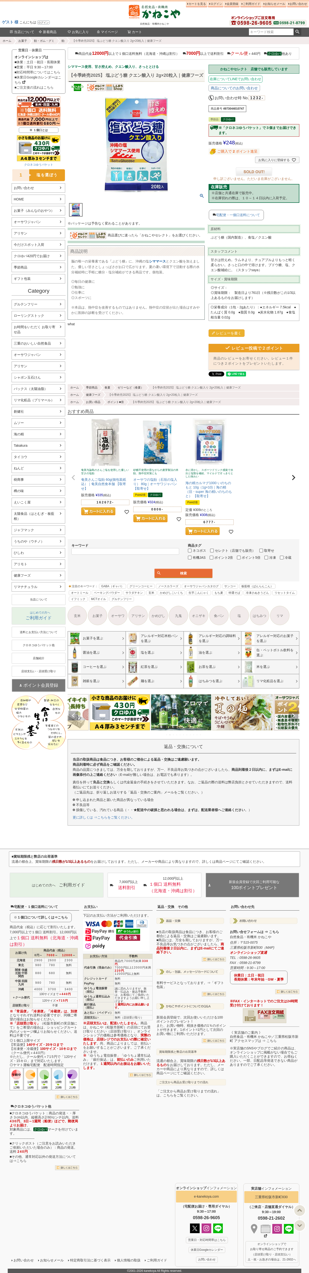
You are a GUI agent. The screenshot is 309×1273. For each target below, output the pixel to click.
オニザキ (198, 616)
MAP (269, 947)
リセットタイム (284, 592)
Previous (73, 716)
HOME (19, 199)
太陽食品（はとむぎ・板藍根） (34, 516)
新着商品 (47, 32)
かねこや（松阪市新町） (108, 1027)
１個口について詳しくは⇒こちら (42, 917)
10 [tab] (197, 735)
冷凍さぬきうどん (257, 592)
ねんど (19, 468)
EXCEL (281, 1016)
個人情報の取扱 (128, 1260)
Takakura (21, 445)
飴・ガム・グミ (44, 40)
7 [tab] (187, 735)
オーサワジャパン (27, 222)
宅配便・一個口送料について (238, 215)
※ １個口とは (38, 130)
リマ (279, 616)
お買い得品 (93, 402)
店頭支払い (91, 1017)
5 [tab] (180, 735)
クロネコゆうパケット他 (31, 1106)
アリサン (20, 233)
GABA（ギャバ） (112, 586)
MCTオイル (98, 599)
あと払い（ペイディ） (98, 1012)
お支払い (91, 907)
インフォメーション (206, 1188)
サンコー (230, 586)
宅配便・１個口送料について (34, 907)
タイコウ (20, 457)
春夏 (107, 387)
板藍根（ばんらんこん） (257, 586)
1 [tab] (167, 735)
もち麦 (218, 592)
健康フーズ (22, 575)
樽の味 (19, 491)
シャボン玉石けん (27, 377)
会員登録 (232, 4)
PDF (266, 1016)
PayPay (89, 983)
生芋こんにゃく (199, 592)
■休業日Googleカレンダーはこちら (37, 79)
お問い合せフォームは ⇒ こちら (254, 932)
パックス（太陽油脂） (31, 389)
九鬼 (178, 616)
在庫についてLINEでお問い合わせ (235, 79)
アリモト (20, 564)
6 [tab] (184, 735)
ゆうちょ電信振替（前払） (95, 990)
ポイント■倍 (115, 402)
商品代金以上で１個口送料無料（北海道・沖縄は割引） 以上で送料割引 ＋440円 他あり (183, 53)
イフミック (78, 599)
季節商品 (20, 267)
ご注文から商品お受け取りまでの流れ (183, 1082)
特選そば (234, 592)
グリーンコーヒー (141, 586)
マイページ (107, 32)
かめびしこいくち (171, 592)
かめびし (158, 616)
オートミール (79, 592)
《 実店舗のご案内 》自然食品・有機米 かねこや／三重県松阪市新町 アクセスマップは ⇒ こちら (264, 1037)
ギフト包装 (22, 279)
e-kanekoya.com (206, 1196)
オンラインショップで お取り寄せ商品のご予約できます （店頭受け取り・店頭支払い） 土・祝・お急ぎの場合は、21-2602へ (272, 1251)
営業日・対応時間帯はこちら (207, 1240)
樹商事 (19, 479)
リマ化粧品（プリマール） (34, 400)
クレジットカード (95, 978)
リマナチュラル (25, 587)
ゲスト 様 (10, 22)
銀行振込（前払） (90, 1006)
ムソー (19, 423)
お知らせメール (275, 4)
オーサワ (118, 616)
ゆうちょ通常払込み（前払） (97, 998)
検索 (297, 31)
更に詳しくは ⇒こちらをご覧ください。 (103, 817)
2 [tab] (170, 735)
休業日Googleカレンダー (207, 1250)
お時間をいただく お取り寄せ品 (34, 329)
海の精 (19, 434)
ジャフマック (24, 530)
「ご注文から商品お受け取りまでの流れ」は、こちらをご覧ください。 (188, 1093)
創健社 (19, 411)
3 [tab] (173, 735)
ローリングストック (29, 316)
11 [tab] (200, 735)
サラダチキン (134, 592)
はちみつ (259, 616)
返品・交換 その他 (172, 907)
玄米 (151, 592)
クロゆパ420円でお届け (32, 256)
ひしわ (19, 553)
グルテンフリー (25, 304)
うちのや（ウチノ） (29, 541)
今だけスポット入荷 (29, 245)
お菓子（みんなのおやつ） (34, 210)
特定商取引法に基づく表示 (90, 1260)
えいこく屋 (22, 502)
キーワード (79, 545)
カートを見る (197, 4)
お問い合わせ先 (242, 907)
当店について (22, 32)
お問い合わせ (298, 4)
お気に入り (78, 32)
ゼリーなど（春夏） (131, 387)
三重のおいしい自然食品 (32, 343)
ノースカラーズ (168, 586)
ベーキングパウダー (107, 592)
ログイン (43, 22)
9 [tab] (194, 735)
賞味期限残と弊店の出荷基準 (178, 1052)
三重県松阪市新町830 (271, 1197)
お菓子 (22, 40)
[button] (73, 477)
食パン (219, 616)
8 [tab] (190, 735)
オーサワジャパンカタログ (201, 586)
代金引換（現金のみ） (98, 967)
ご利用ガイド (251, 4)
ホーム (7, 40)
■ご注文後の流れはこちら (34, 87)
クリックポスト (23, 1143)
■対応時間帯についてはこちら (37, 72)
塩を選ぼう (35, 175)
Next (293, 716)
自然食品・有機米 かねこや (250, 937)
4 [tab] (177, 735)
